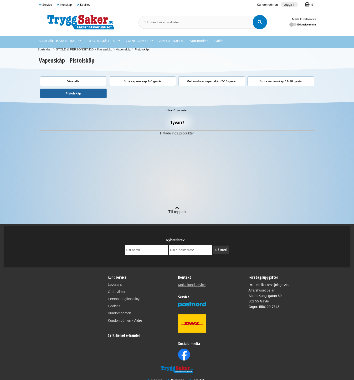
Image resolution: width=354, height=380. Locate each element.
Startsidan (44, 49)
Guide (218, 41)
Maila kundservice (304, 19)
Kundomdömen (267, 4)
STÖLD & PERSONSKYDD (74, 49)
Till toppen (177, 210)
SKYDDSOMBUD (170, 41)
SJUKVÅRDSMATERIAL (60, 41)
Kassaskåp (104, 49)
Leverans (115, 284)
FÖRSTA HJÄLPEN (102, 41)
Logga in (289, 4)
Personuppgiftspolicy (123, 299)
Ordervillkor (116, 292)
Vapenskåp (123, 49)
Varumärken (199, 41)
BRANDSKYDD (138, 41)
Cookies (114, 306)
